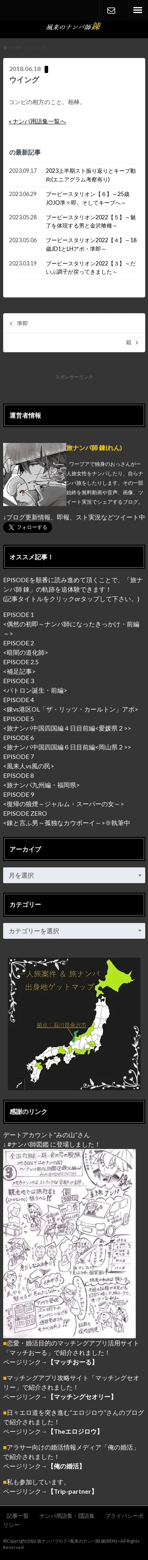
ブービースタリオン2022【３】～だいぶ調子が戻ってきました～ (91, 267)
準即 (22, 323)
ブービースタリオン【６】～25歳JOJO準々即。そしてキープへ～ (87, 198)
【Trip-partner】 (72, 1491)
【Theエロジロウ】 (75, 1431)
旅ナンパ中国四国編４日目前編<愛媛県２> (67, 728)
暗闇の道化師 (26, 652)
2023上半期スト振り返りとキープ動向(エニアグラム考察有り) (91, 175)
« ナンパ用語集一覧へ (37, 121)
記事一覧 (18, 1515)
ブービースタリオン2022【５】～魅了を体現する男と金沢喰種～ (91, 221)
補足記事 (19, 671)
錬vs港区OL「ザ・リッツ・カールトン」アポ (71, 709)
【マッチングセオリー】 (82, 1396)
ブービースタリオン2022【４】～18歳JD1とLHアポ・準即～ (91, 244)
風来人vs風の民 (29, 766)
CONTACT (111, 10)
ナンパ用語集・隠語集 (67, 1515)
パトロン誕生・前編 (35, 690)
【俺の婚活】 (66, 1466)
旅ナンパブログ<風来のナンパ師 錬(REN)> (78, 1540)
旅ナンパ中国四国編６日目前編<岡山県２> (67, 747)
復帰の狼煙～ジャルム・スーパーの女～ (63, 803)
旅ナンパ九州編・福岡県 (41, 784)
